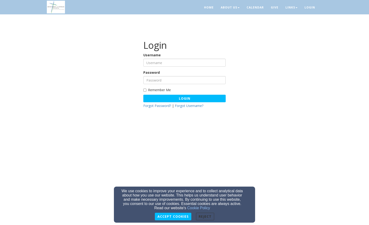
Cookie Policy (198, 208)
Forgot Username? (189, 105)
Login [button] (310, 7)
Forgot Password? (157, 105)
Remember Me (157, 90)
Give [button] (274, 7)
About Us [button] (230, 7)
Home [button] (209, 7)
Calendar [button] (255, 7)
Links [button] (291, 7)
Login (184, 98)
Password (151, 72)
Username (152, 55)
